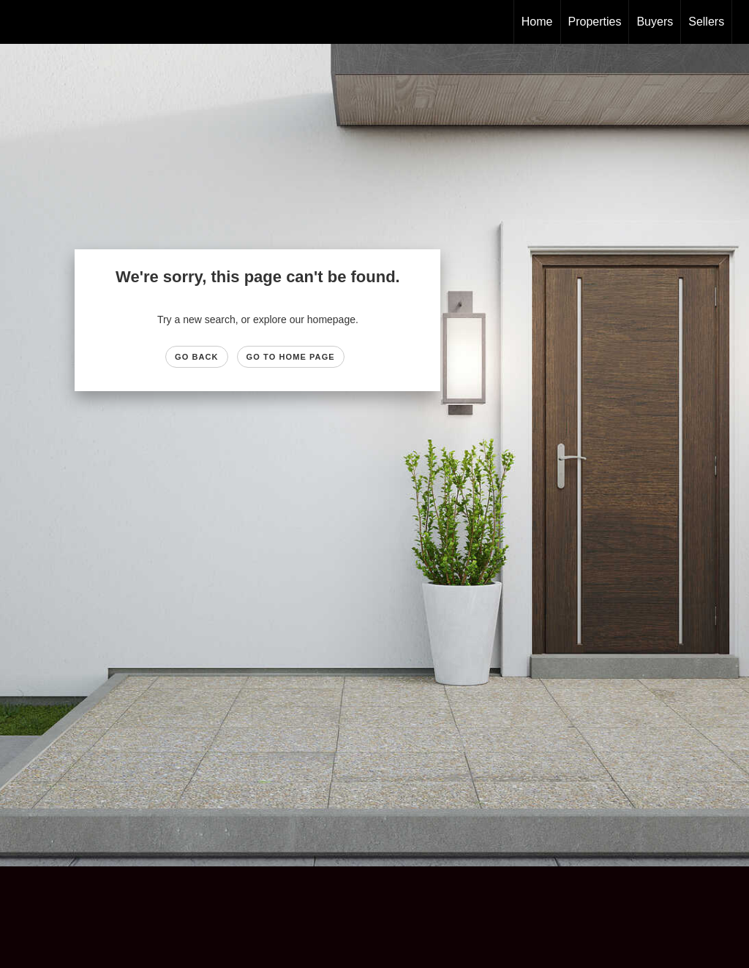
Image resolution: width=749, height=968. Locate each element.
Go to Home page (290, 356)
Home (537, 21)
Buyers (654, 21)
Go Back (197, 356)
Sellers (706, 21)
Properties (595, 21)
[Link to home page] (18, 22)
